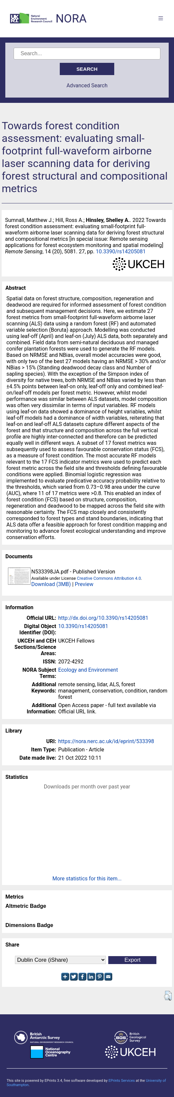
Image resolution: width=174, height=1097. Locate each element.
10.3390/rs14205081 (120, 251)
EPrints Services (122, 1080)
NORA (70, 18)
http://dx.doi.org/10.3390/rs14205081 (103, 618)
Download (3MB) (51, 584)
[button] (168, 996)
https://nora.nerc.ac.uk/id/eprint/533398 (106, 741)
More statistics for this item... (87, 878)
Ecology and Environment (88, 670)
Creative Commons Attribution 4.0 (109, 578)
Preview (84, 584)
